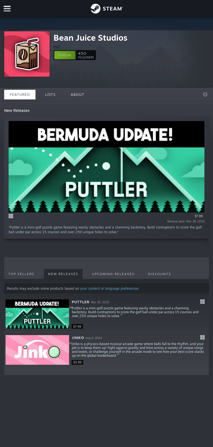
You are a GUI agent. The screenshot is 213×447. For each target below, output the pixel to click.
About (77, 94)
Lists (50, 94)
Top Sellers (21, 274)
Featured (20, 94)
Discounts (159, 274)
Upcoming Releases (113, 274)
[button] (65, 55)
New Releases (63, 274)
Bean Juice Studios (91, 37)
